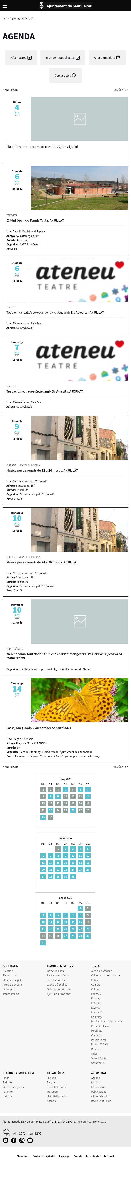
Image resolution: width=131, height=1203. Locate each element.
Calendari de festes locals (105, 975)
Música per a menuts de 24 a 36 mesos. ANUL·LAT (42, 562)
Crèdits (78, 1156)
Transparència (11, 994)
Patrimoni (8, 1091)
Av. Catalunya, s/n (26, 236)
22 (58, 869)
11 (80, 856)
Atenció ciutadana (101, 971)
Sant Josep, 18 (24, 485)
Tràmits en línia (56, 971)
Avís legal (64, 1156)
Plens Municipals (12, 980)
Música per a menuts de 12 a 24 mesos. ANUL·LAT (42, 470)
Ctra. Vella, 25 (24, 327)
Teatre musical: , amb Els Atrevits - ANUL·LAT (55, 312)
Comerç (95, 984)
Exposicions (98, 1087)
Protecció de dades (44, 1156)
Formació (96, 1012)
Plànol (6, 1078)
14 (87, 796)
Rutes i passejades (13, 1087)
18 (80, 862)
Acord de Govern (12, 984)
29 (43, 817)
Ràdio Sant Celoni (101, 1101)
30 (65, 876)
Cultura (95, 989)
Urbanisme (97, 1062)
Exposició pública (57, 984)
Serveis (51, 1082)
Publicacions (98, 1091)
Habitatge (97, 1017)
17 (73, 862)
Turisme (7, 1082)
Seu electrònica (56, 980)
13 (43, 862)
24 (73, 869)
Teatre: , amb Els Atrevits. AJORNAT (44, 391)
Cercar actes (63, 75)
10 (58, 796)
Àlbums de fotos (100, 1096)
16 (65, 862)
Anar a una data (104, 58)
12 (87, 856)
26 (73, 810)
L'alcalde (8, 971)
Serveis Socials (99, 1058)
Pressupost (9, 989)
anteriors (10, 89)
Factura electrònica (58, 975)
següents (121, 89)
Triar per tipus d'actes (60, 58)
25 (80, 869)
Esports (95, 1007)
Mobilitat (96, 1030)
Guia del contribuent (59, 989)
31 (73, 876)
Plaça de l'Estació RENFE (30, 743)
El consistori (10, 975)
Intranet (109, 1156)
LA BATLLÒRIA (55, 1073)
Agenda (14, 18)
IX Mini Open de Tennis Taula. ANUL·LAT (35, 220)
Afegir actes (18, 58)
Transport (52, 1091)
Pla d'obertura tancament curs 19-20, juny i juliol (42, 147)
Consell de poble (57, 1087)
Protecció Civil (99, 1044)
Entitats (95, 1003)
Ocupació (96, 1035)
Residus (95, 1049)
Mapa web (23, 1156)
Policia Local (98, 1040)
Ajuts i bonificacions (58, 994)
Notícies (96, 1082)
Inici (5, 18)
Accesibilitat (93, 1156)
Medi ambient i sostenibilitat (107, 1021)
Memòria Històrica (101, 1026)
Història (7, 1096)
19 (87, 862)
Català (95, 980)
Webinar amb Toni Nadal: (64, 656)
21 (50, 869)
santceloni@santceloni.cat (90, 1121)
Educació (96, 994)
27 (43, 876)
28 (50, 876)
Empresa (96, 998)
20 (43, 869)
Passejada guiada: (38, 728)
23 (50, 810)
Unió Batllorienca (57, 1096)
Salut (94, 1053)
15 (58, 862)
